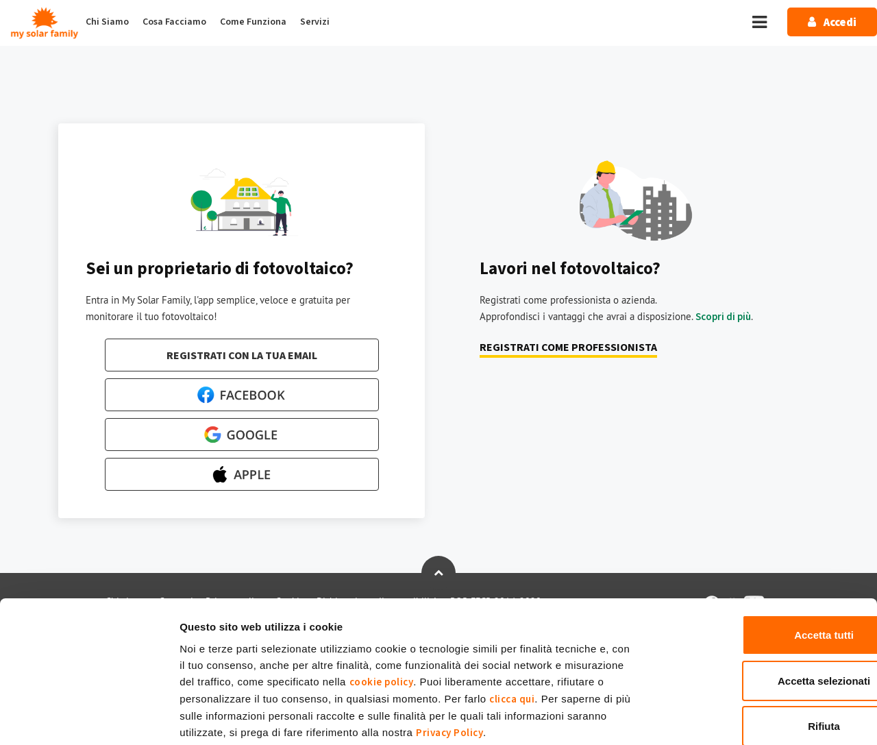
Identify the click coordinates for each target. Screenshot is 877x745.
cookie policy (381, 610)
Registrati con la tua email (241, 355)
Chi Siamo (107, 22)
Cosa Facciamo (174, 22)
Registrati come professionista (568, 347)
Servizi (315, 22)
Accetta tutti (763, 564)
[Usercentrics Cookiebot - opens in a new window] (89, 718)
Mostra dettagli (721, 718)
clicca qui (511, 627)
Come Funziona (253, 22)
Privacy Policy (449, 661)
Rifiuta (763, 655)
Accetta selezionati (762, 609)
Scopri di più (723, 317)
